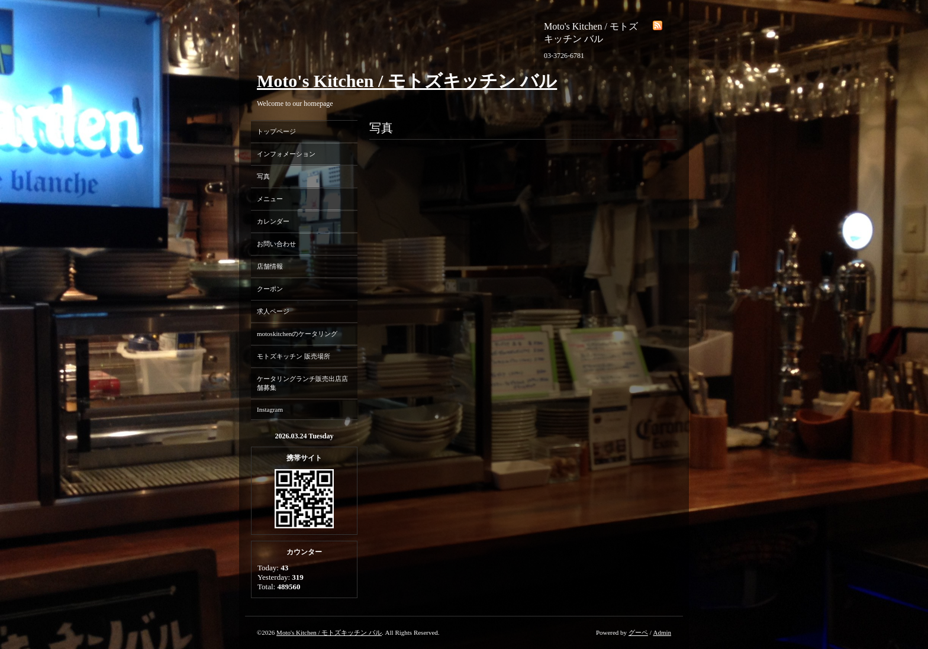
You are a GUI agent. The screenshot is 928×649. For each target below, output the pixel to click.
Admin (662, 632)
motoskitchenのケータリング (297, 333)
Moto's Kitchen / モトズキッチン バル (407, 81)
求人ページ (273, 311)
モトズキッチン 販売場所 (293, 356)
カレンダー (273, 221)
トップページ (276, 131)
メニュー (270, 198)
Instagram (270, 409)
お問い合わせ (276, 243)
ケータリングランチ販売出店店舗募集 (302, 383)
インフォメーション (286, 153)
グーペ (638, 632)
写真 (263, 176)
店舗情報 (270, 266)
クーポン (270, 288)
